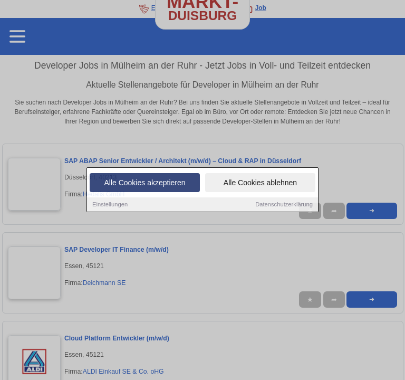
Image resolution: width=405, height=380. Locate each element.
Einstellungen (110, 205)
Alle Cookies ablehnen (260, 183)
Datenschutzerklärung (284, 205)
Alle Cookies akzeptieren (144, 183)
